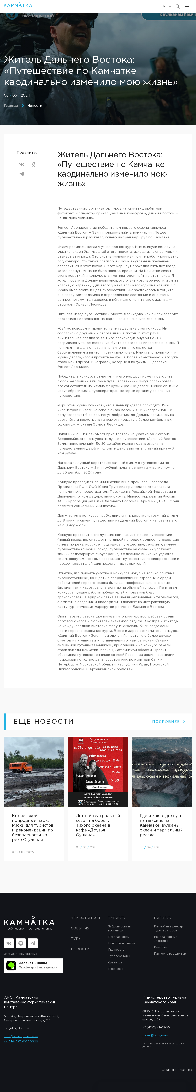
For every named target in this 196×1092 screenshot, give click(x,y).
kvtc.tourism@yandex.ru (21, 1041)
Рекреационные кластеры (165, 939)
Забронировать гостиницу (119, 928)
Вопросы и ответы (122, 943)
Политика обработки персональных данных (163, 1045)
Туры (76, 938)
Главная (11, 105)
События (80, 928)
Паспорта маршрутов (170, 954)
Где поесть (116, 950)
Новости (34, 105)
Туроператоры (119, 956)
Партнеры (115, 969)
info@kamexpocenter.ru (21, 1036)
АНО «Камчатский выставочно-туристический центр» (30, 1002)
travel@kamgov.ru (155, 1035)
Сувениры (115, 962)
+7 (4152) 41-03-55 (156, 1027)
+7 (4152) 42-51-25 (17, 1028)
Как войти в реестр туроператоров (168, 928)
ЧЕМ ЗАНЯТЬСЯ (85, 918)
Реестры (160, 947)
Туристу (117, 918)
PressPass (184, 1070)
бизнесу (163, 918)
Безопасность (118, 937)
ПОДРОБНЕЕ (169, 722)
